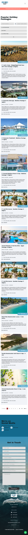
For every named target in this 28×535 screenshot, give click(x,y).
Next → (25, 408)
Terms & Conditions (19, 529)
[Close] (26, 9)
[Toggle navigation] (25, 4)
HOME (14, 502)
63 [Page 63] (19, 408)
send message (14, 488)
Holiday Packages (14, 504)
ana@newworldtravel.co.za (14, 522)
